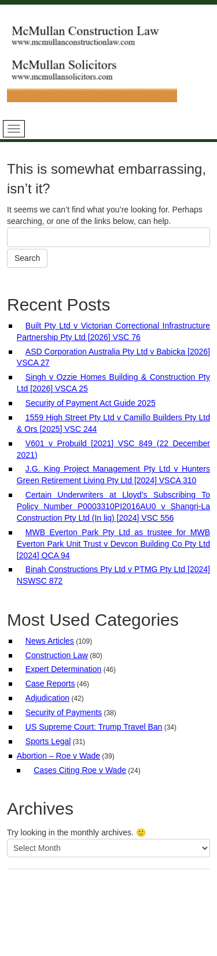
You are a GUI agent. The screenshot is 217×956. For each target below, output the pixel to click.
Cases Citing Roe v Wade (80, 770)
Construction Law (56, 655)
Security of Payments (63, 712)
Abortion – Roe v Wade (58, 755)
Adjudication (47, 698)
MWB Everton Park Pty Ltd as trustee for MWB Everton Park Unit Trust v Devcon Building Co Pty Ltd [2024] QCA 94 (113, 544)
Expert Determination (63, 669)
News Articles (49, 640)
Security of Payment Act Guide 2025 (90, 403)
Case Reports (50, 683)
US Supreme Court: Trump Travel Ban (94, 726)
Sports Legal (48, 741)
